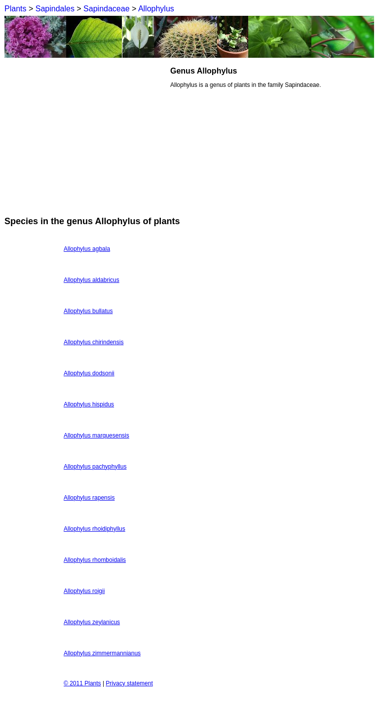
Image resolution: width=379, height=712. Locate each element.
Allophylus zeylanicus (92, 622)
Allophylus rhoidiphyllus (94, 528)
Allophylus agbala (87, 248)
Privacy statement (129, 683)
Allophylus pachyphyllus (95, 466)
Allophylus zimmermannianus (102, 653)
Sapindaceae (106, 8)
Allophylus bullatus (88, 311)
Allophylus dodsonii (89, 373)
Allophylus (156, 8)
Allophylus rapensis (89, 497)
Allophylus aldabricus (91, 280)
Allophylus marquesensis (96, 435)
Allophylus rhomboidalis (95, 559)
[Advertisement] (87, 135)
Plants (15, 8)
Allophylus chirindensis (93, 342)
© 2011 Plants (82, 683)
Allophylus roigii (84, 591)
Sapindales (55, 8)
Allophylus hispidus (89, 404)
